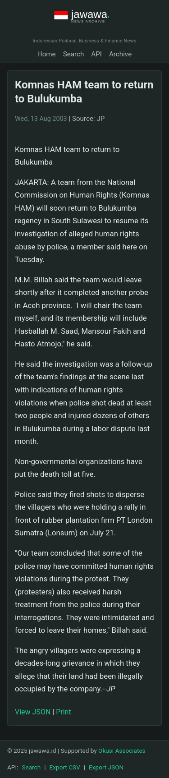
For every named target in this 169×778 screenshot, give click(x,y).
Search (73, 54)
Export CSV (65, 767)
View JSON (32, 712)
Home (46, 54)
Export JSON (106, 767)
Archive (120, 54)
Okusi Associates (122, 750)
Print (63, 712)
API (96, 54)
